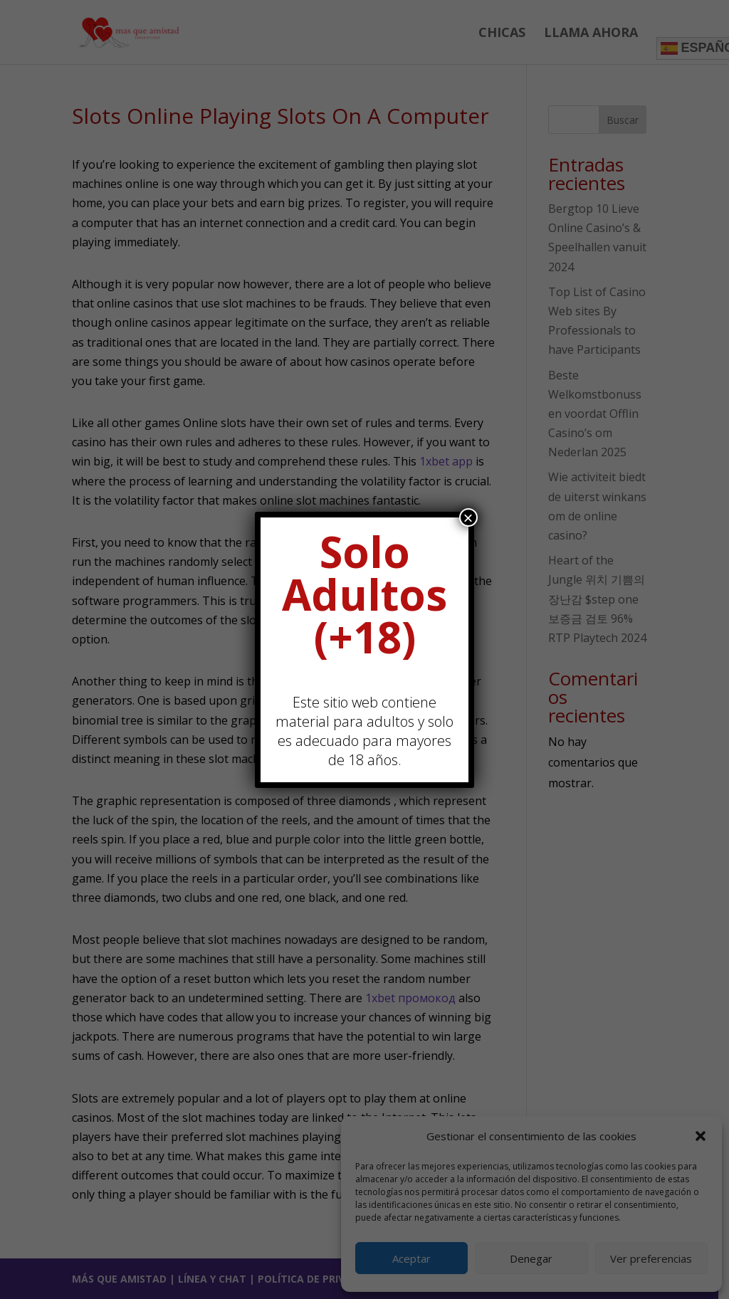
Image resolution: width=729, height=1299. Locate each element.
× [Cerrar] (468, 517)
